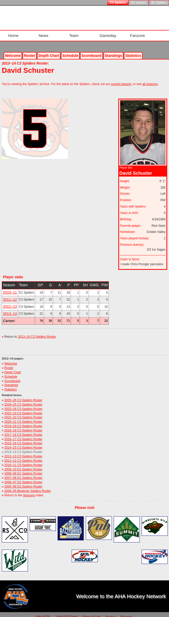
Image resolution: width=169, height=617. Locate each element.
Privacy (110, 612)
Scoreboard (91, 51)
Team (73, 33)
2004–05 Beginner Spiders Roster (27, 486)
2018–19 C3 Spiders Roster (23, 426)
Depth (49, 51)
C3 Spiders (118, 2)
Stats (133, 51)
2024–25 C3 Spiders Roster (23, 400)
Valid (43, 612)
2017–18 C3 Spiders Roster (23, 430)
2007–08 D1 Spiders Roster (23, 473)
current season (121, 79)
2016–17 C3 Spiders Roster (23, 434)
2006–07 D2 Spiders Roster (23, 478)
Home (11, 33)
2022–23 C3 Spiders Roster (23, 408)
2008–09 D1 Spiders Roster (23, 469)
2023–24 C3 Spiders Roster (23, 404)
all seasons (150, 79)
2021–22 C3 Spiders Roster (23, 413)
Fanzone (138, 33)
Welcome (13, 51)
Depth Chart (12, 368)
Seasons (29, 490)
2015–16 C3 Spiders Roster (23, 439)
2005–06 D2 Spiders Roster (23, 482)
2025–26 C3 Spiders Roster (23, 396)
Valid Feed (67, 612)
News (42, 33)
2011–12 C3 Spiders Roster (23, 456)
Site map (126, 612)
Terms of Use (91, 612)
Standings (113, 51)
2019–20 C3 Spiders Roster (23, 422)
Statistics (10, 385)
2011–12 (10, 295)
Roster (29, 51)
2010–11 (10, 288)
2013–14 (10, 309)
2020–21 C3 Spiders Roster (23, 417)
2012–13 (10, 302)
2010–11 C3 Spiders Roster (23, 460)
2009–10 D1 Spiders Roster (23, 465)
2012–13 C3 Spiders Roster (23, 452)
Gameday (107, 33)
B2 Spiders (158, 2)
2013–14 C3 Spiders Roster (37, 332)
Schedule (70, 51)
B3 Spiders (138, 2)
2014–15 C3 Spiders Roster (23, 443)
